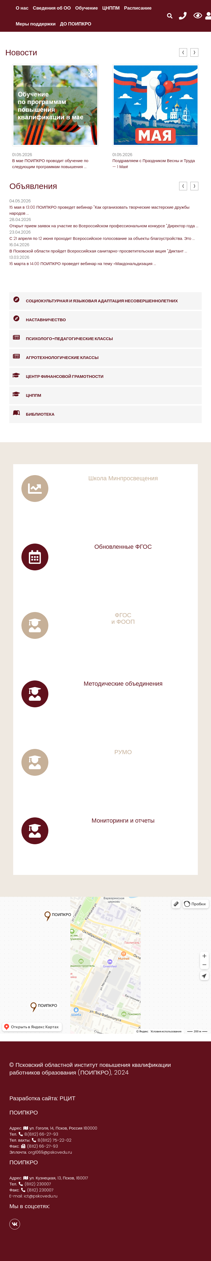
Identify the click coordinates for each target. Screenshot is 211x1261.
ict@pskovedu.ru (40, 1196)
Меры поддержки (35, 24)
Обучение (86, 8)
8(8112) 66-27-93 (38, 1134)
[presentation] (183, 52)
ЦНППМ (111, 8)
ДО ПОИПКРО (75, 24)
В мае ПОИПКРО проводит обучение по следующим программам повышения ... (50, 164)
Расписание (138, 8)
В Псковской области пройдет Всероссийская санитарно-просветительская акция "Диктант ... (98, 251)
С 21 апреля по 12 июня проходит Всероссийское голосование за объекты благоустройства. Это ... (102, 238)
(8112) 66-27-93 (39, 1146)
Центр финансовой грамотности (56, 375)
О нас (22, 8)
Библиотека (31, 413)
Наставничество (37, 319)
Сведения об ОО (52, 8)
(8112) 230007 (34, 1184)
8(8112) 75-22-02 (51, 1140)
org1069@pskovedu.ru (50, 1152)
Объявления (33, 186)
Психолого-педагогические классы (61, 338)
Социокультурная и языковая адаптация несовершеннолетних (93, 300)
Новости (21, 52)
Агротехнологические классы (53, 356)
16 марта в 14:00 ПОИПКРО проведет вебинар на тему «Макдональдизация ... (82, 263)
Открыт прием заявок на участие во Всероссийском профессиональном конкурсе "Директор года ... (103, 226)
